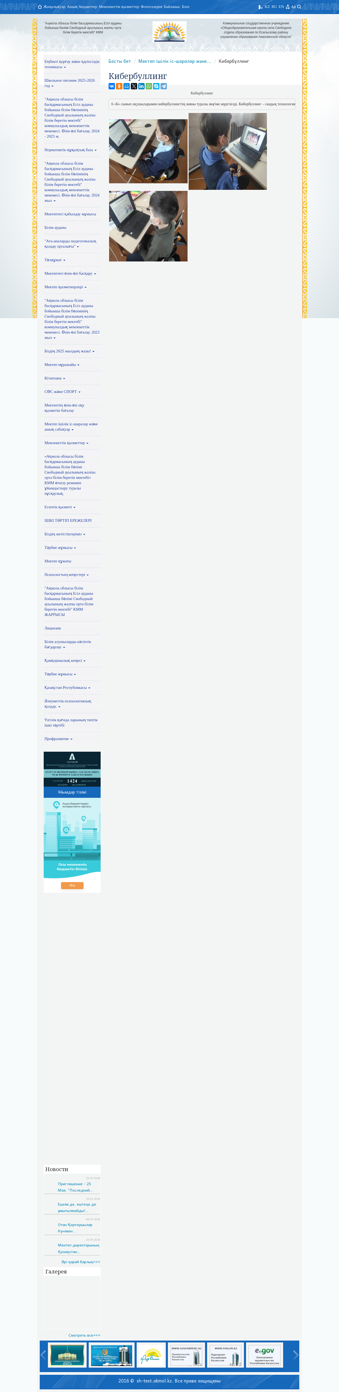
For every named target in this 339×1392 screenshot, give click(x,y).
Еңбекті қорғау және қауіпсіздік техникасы (72, 64)
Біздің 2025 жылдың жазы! (69, 351)
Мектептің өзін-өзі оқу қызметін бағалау (64, 408)
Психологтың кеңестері (66, 574)
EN (281, 7)
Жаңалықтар (54, 7)
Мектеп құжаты (57, 561)
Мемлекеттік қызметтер (119, 7)
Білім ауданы (55, 227)
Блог (186, 7)
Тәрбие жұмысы (60, 547)
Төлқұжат (54, 260)
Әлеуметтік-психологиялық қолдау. (67, 703)
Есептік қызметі (59, 507)
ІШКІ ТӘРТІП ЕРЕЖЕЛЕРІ (68, 520)
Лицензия (52, 628)
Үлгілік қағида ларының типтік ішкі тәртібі (70, 722)
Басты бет (120, 61)
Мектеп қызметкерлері (65, 287)
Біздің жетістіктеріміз (64, 534)
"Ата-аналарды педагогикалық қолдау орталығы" (70, 243)
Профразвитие (58, 739)
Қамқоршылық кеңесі (65, 660)
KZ (267, 7)
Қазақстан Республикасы (67, 687)
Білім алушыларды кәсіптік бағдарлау (67, 644)
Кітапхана (54, 378)
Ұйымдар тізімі (72, 792)
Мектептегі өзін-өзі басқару (70, 273)
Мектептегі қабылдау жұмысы (70, 214)
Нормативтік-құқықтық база (70, 150)
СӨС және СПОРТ (62, 391)
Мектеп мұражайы (61, 364)
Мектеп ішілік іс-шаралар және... (175, 61)
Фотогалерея (151, 7)
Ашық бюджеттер (82, 7)
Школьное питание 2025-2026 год (69, 83)
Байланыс (172, 7)
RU (274, 7)
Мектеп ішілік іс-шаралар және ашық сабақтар (71, 426)
